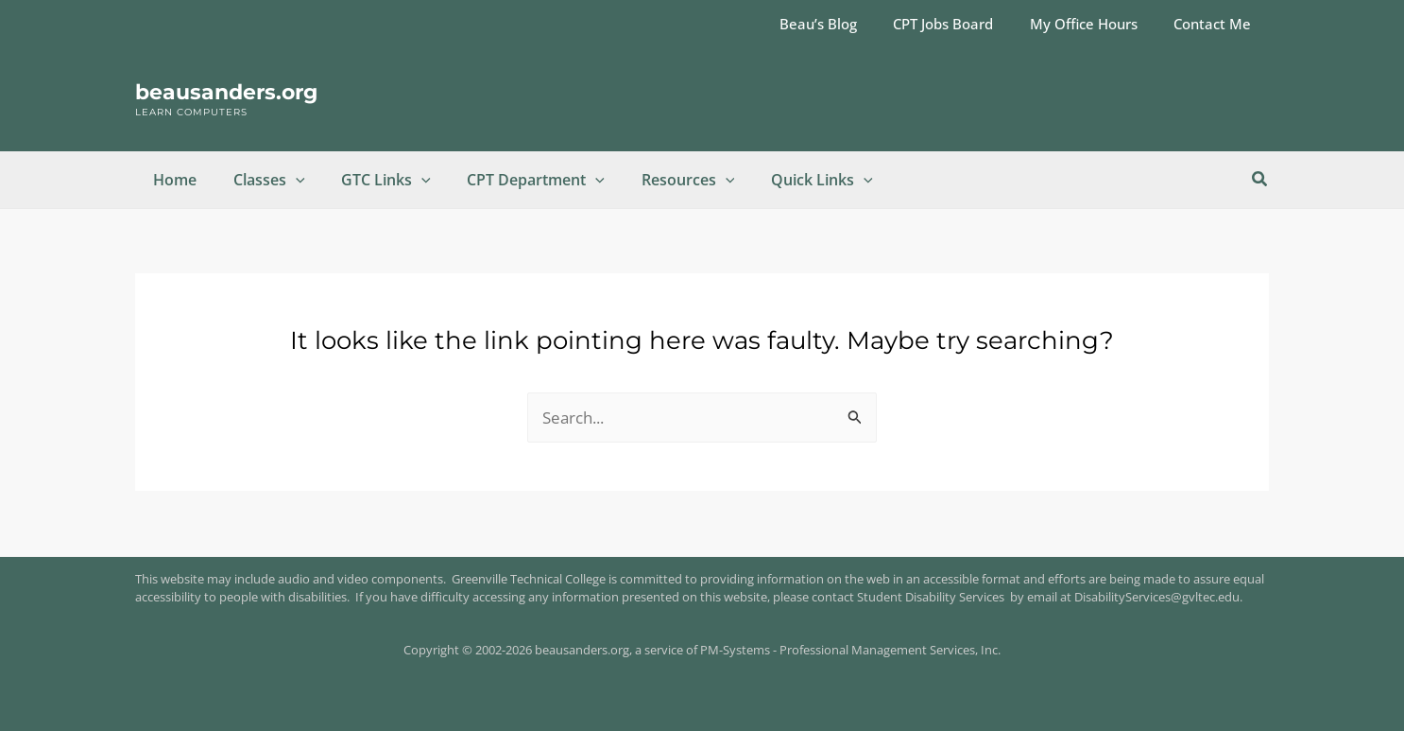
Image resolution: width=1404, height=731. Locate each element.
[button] (286, 179)
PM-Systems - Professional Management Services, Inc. (850, 649)
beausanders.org (226, 92)
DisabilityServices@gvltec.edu (1157, 596)
